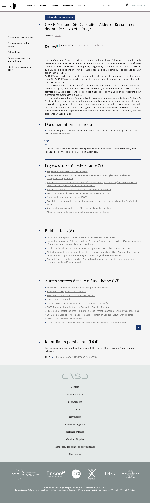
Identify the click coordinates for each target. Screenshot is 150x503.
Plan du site (75, 454)
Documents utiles (75, 394)
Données (54, 5)
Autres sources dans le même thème (19, 59)
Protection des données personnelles (75, 446)
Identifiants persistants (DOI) (19, 68)
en (103, 6)
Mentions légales (75, 439)
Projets (43, 5)
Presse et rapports (75, 424)
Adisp (99, 148)
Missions (81, 5)
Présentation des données (20, 37)
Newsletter (75, 417)
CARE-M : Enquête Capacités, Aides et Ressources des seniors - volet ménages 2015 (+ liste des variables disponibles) (91, 132)
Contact (75, 387)
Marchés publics (75, 431)
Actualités (31, 5)
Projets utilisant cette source (18, 44)
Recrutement (75, 402)
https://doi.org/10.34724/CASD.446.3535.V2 (76, 357)
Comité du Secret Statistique (89, 45)
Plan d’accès (75, 409)
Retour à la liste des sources (60, 17)
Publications (68, 5)
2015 (58, 35)
